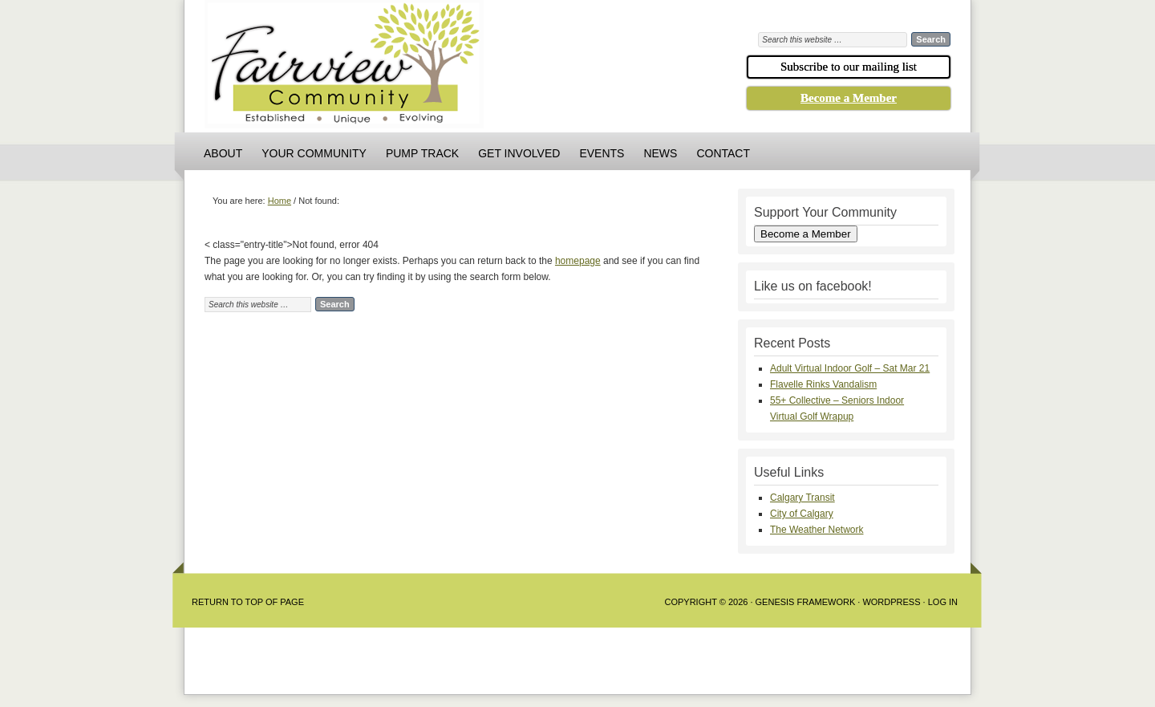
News (660, 153)
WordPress (891, 602)
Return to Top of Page (248, 602)
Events (601, 153)
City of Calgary (801, 513)
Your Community (314, 153)
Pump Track (422, 153)
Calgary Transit (802, 497)
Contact (723, 153)
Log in (943, 602)
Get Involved (519, 153)
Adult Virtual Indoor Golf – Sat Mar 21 (850, 368)
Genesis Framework (806, 602)
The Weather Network (817, 529)
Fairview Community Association (433, 68)
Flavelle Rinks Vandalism (823, 384)
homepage (578, 260)
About (223, 153)
